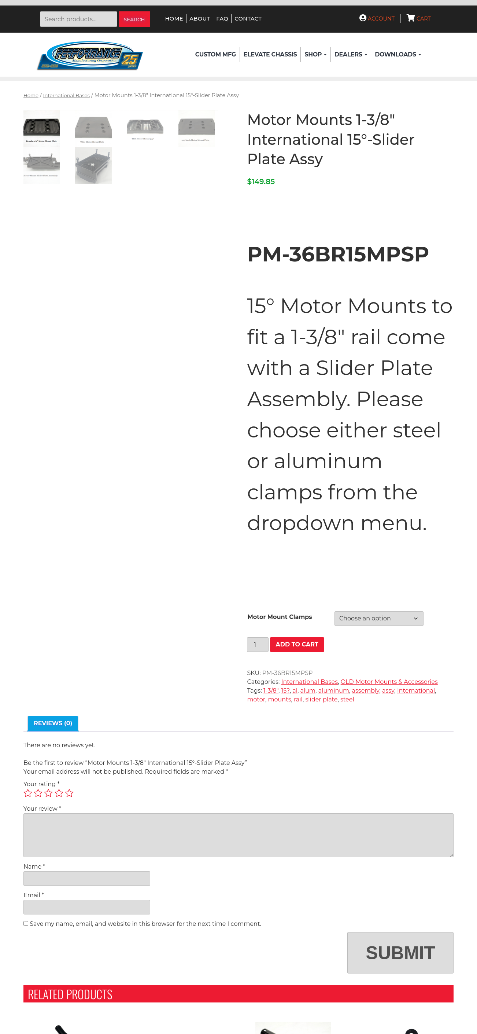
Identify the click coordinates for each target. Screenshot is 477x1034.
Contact (248, 18)
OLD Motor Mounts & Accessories (389, 681)
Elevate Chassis (270, 54)
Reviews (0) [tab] (53, 723)
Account (377, 18)
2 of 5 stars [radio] (38, 793)
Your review (42, 808)
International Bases (66, 95)
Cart (419, 18)
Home (174, 18)
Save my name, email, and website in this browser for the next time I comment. (145, 923)
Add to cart (297, 644)
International (416, 690)
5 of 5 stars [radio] (69, 793)
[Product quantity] (257, 644)
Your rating (41, 784)
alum (307, 690)
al (294, 690)
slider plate (321, 699)
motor (256, 699)
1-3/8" (270, 690)
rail (298, 699)
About (199, 18)
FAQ (222, 18)
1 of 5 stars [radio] (27, 793)
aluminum (333, 690)
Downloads (398, 54)
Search (134, 19)
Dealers (350, 54)
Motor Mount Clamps (279, 616)
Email (33, 895)
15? (285, 690)
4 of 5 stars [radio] (59, 793)
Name (34, 866)
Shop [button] (315, 54)
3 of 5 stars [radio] (48, 793)
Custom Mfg (215, 54)
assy (388, 690)
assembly (366, 690)
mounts (279, 699)
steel (347, 699)
